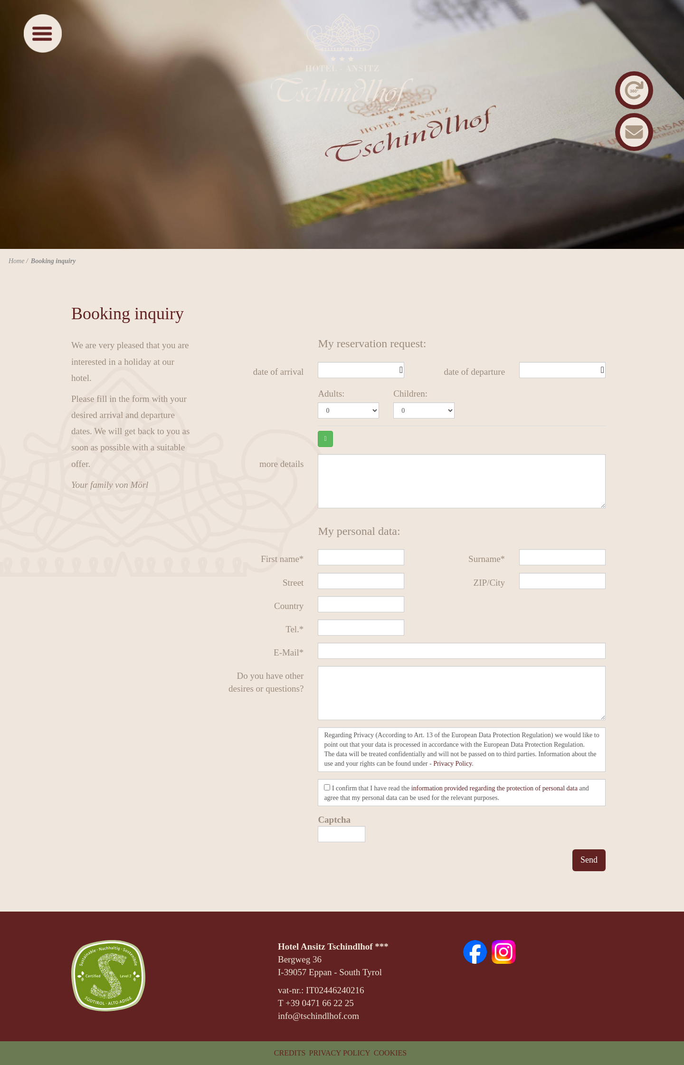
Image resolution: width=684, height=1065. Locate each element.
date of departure (474, 372)
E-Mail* (289, 652)
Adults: (331, 394)
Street (293, 583)
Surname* (486, 559)
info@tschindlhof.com (318, 1016)
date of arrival (278, 372)
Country (289, 606)
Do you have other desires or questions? (266, 682)
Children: (410, 394)
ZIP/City (489, 583)
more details (281, 464)
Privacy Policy (452, 763)
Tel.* (294, 629)
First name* (282, 559)
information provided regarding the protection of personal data (494, 788)
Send (589, 860)
